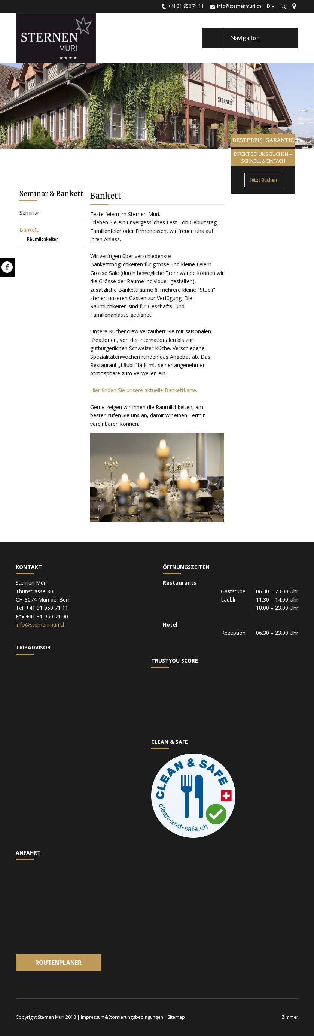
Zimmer (289, 1017)
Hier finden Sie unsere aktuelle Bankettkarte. (143, 390)
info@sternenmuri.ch (239, 6)
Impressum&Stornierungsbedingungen (122, 1017)
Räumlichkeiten (43, 239)
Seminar (29, 212)
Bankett (29, 229)
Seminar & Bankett (51, 193)
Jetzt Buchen (263, 180)
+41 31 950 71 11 (186, 6)
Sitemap (176, 1017)
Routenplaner (58, 962)
